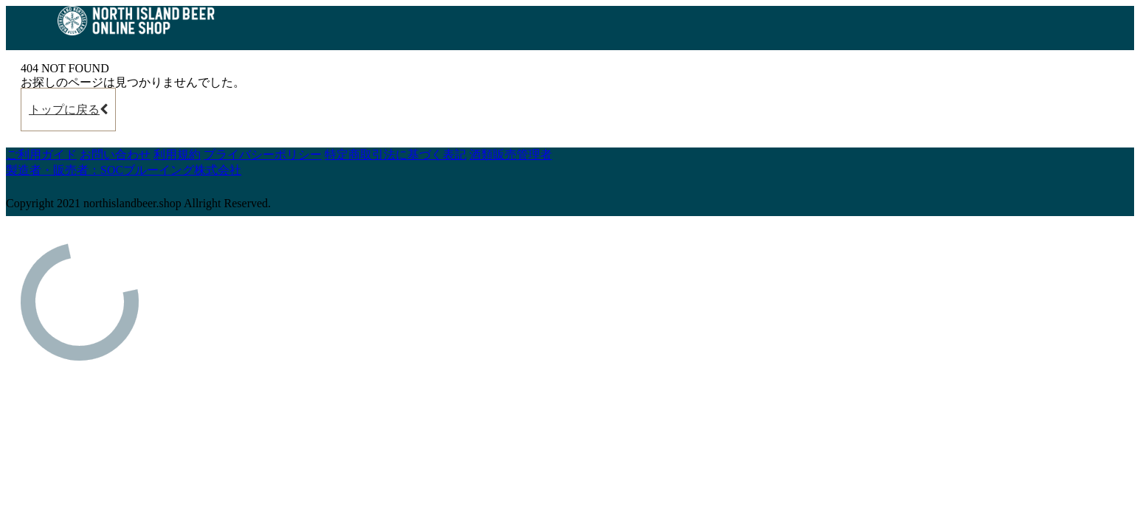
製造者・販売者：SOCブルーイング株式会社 (123, 170)
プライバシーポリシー (263, 154)
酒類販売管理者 (510, 154)
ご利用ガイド (41, 154)
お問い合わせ (115, 154)
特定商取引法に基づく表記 (395, 154)
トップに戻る (68, 109)
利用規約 (177, 154)
